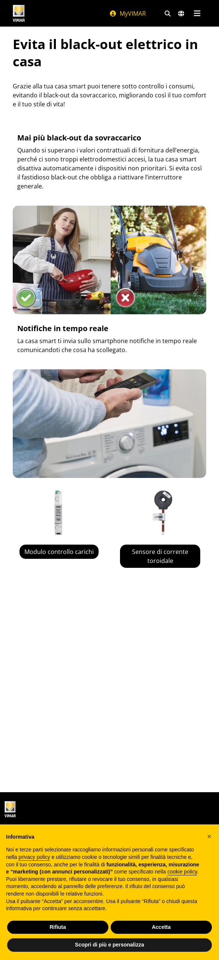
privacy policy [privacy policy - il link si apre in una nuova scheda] (34, 857)
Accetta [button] (161, 927)
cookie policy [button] (182, 872)
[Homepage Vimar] (19, 13)
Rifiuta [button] (58, 927)
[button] (209, 836)
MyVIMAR (127, 13)
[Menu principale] (197, 13)
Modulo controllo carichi (59, 552)
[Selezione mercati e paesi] (181, 13)
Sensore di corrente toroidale (160, 556)
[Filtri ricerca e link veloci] (167, 13)
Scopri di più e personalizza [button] (109, 945)
